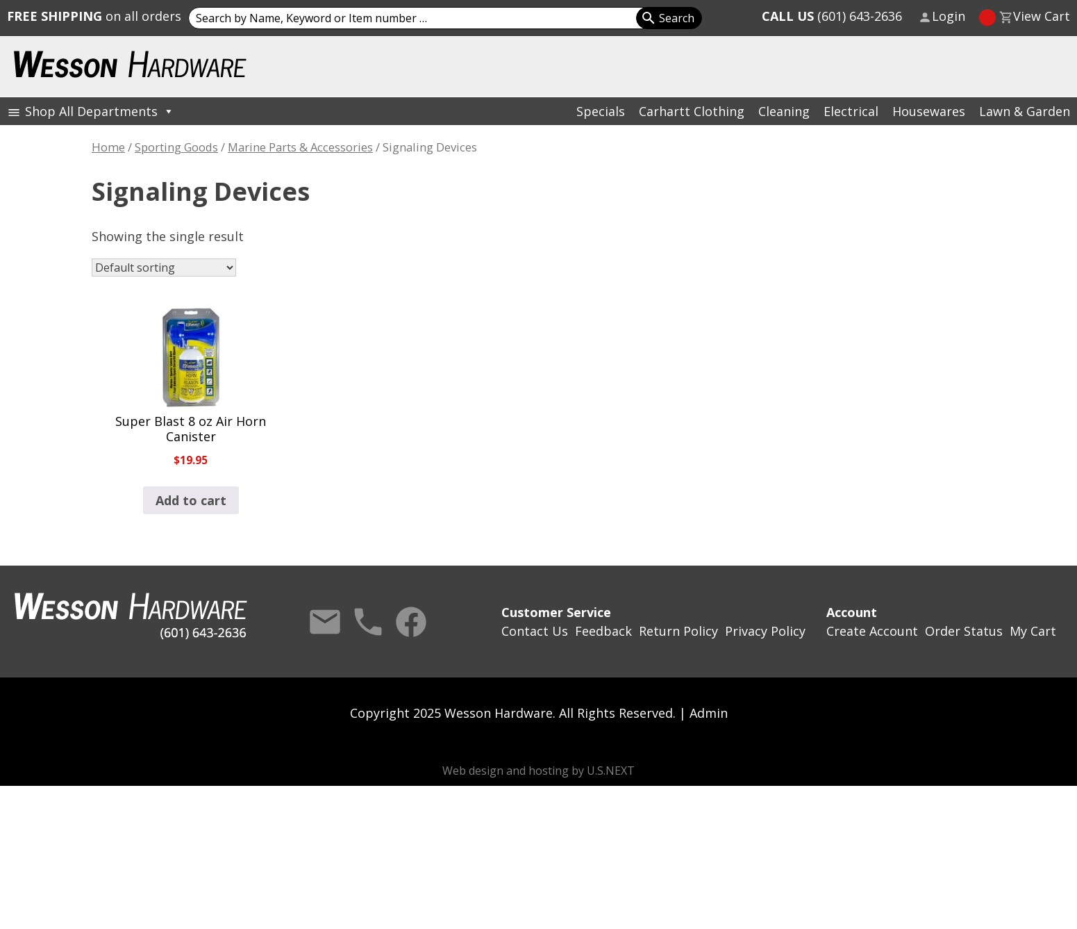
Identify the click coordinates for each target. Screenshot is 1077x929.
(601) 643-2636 (832, 16)
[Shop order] (164, 267)
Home (108, 147)
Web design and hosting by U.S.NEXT (538, 770)
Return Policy (678, 631)
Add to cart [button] (191, 500)
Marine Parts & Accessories (300, 147)
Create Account (872, 631)
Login (948, 16)
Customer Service (556, 612)
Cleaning (784, 111)
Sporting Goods (176, 147)
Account (851, 612)
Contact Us (325, 622)
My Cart (1033, 631)
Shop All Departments (99, 111)
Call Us (368, 622)
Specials (600, 111)
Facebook (411, 622)
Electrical (851, 111)
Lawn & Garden (1024, 111)
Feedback (603, 631)
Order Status (964, 631)
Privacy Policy (765, 631)
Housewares (928, 111)
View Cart (1041, 16)
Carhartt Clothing (691, 111)
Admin (709, 713)
